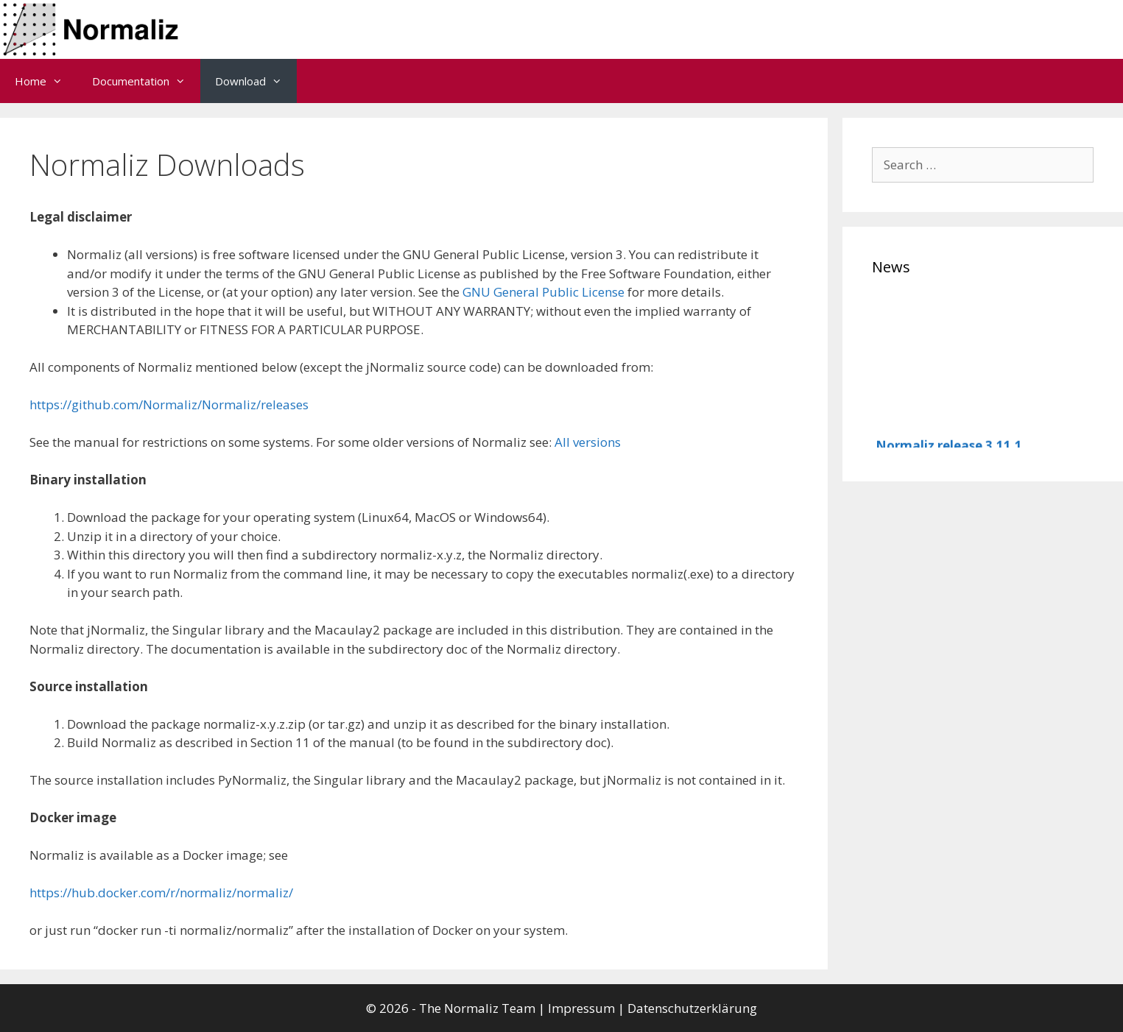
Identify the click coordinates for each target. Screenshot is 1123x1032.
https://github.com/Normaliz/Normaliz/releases (169, 404)
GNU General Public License (543, 291)
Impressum (581, 1008)
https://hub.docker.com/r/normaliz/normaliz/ (161, 892)
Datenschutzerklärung (692, 1008)
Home (46, 81)
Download (256, 81)
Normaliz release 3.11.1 (949, 446)
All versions (588, 442)
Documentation (146, 81)
